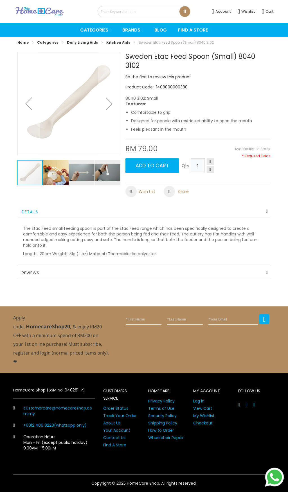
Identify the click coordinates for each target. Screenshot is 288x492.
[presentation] (226, 339)
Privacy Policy (161, 401)
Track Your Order (120, 415)
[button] (28, 103)
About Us (112, 423)
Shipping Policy (162, 423)
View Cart (202, 408)
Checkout (203, 423)
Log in (198, 401)
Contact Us (114, 437)
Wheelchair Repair (166, 437)
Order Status (115, 408)
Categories (47, 42)
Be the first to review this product (158, 77)
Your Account (116, 430)
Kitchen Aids (118, 42)
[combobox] (144, 11)
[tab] (144, 211)
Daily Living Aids (82, 42)
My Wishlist (204, 415)
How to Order (161, 430)
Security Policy (162, 415)
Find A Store (114, 445)
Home (23, 42)
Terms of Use (161, 408)
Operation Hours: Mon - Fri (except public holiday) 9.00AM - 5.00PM (50, 442)
